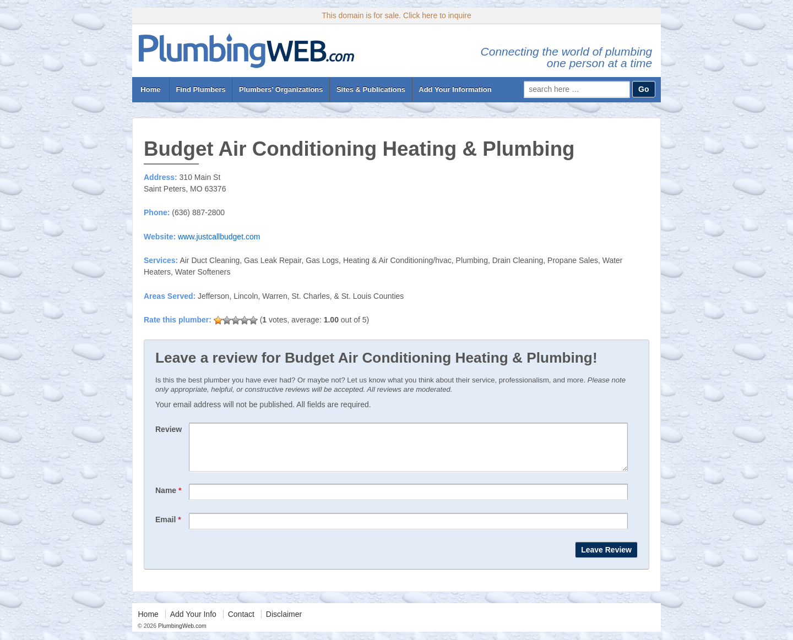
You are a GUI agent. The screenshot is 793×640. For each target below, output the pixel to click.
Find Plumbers (200, 89)
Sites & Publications (370, 89)
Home (150, 89)
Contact (241, 622)
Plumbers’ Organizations (281, 89)
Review (168, 429)
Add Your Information (455, 89)
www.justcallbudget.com (219, 236)
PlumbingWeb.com (181, 634)
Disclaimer (284, 622)
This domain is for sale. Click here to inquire (396, 15)
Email (168, 527)
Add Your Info (193, 622)
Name (168, 498)
